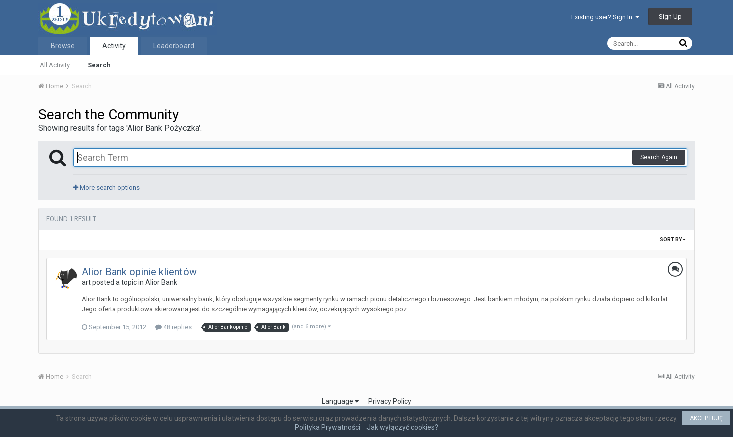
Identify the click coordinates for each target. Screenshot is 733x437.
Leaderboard (173, 46)
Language (340, 401)
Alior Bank (161, 282)
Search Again (658, 157)
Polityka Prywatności (327, 427)
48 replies (173, 327)
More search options (106, 187)
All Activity (55, 65)
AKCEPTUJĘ (706, 418)
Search (99, 65)
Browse (63, 46)
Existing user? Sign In (605, 17)
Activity (114, 46)
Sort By (673, 239)
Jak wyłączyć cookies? (402, 427)
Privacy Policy (389, 401)
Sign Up (670, 16)
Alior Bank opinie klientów (139, 272)
